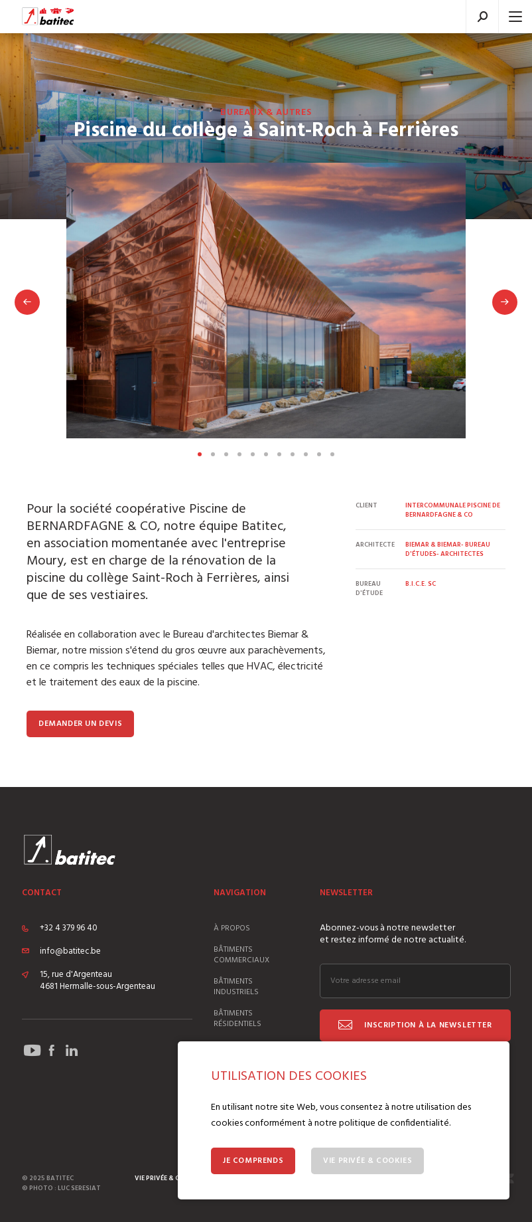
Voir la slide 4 (239, 454)
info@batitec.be (70, 952)
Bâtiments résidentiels (237, 1019)
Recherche (482, 16)
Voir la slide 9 (305, 454)
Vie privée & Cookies (367, 1161)
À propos (232, 928)
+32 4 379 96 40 (69, 928)
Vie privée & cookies (169, 1178)
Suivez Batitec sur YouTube (32, 1051)
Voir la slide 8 (292, 454)
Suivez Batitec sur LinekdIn (72, 1051)
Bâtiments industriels (236, 987)
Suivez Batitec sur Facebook (52, 1051)
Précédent (27, 302)
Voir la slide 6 (266, 454)
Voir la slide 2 (213, 454)
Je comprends (253, 1161)
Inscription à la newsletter (427, 1025)
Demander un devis (80, 724)
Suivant (504, 302)
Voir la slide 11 (332, 454)
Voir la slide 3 (226, 454)
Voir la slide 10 (319, 454)
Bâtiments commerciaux (241, 955)
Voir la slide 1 (199, 454)
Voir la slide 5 (252, 454)
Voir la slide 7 (279, 454)
